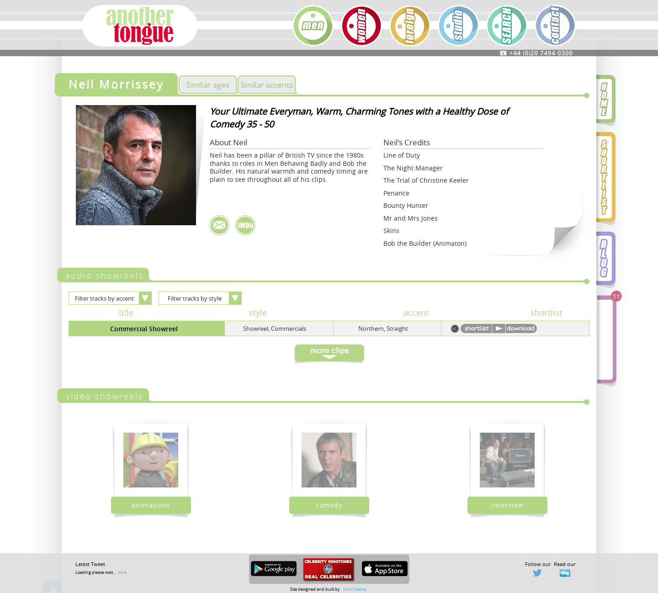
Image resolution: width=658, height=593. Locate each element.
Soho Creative (354, 589)
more (122, 572)
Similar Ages (208, 84)
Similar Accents (267, 84)
